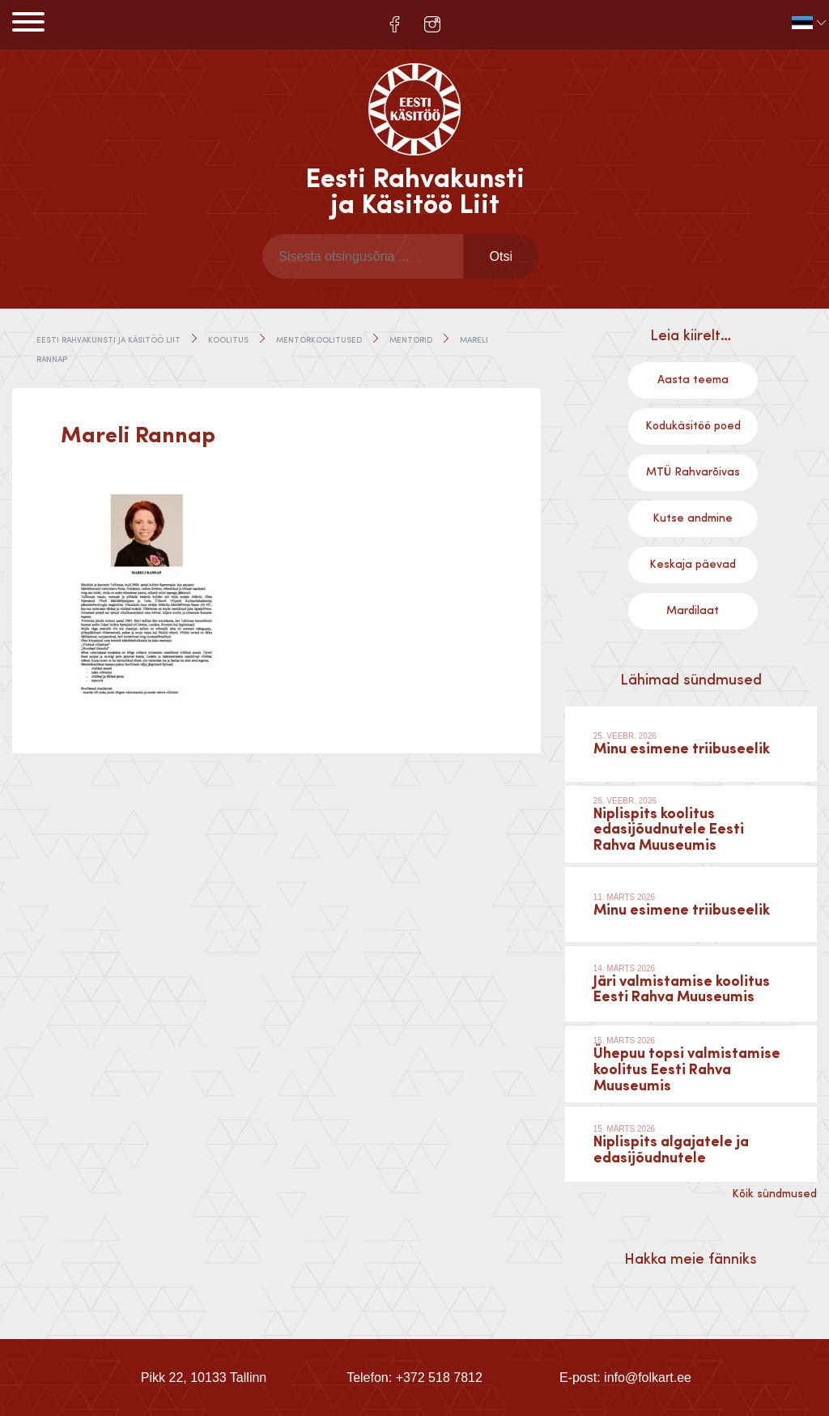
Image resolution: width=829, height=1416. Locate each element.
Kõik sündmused (774, 1194)
